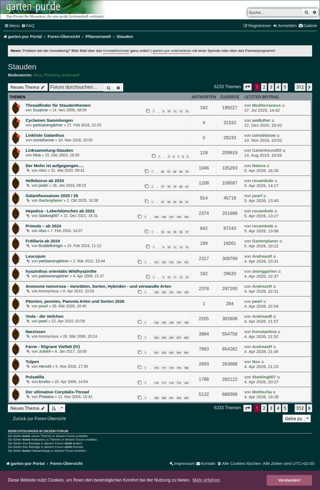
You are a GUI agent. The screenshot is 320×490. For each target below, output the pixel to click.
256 (171, 337)
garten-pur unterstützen (172, 51)
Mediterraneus (266, 105)
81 (187, 186)
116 (156, 383)
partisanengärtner (48, 125)
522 (164, 352)
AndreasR (71, 75)
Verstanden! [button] (289, 480)
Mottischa (262, 392)
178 (171, 368)
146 (171, 322)
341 (171, 398)
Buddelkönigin (51, 245)
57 (162, 202)
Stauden (22, 67)
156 (164, 217)
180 (186, 368)
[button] (247, 87)
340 (164, 398)
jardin (43, 185)
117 (164, 383)
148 (186, 322)
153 (171, 262)
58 (168, 202)
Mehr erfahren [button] (206, 480)
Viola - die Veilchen (45, 316)
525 (186, 352)
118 (171, 383)
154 (179, 262)
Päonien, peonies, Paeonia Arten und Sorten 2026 (75, 301)
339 (156, 398)
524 (179, 352)
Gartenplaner (50, 200)
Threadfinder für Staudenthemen (58, 105)
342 (179, 398)
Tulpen (32, 361)
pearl (257, 195)
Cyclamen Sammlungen (49, 120)
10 (168, 111)
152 (164, 262)
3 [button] (271, 87)
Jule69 (45, 351)
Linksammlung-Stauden (49, 150)
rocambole (262, 180)
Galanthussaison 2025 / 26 (52, 195)
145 (164, 322)
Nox (256, 361)
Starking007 (49, 215)
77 (162, 186)
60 (181, 202)
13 (187, 111)
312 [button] (300, 87)
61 (187, 202)
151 (156, 262)
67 (168, 171)
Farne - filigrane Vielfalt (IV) (53, 346)
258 (186, 337)
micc (43, 170)
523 (171, 352)
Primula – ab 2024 (43, 226)
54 (168, 232)
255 (164, 337)
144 (156, 322)
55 (174, 232)
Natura (258, 165)
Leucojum (36, 256)
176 (156, 368)
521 (156, 352)
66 (162, 171)
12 (181, 111)
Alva (42, 230)
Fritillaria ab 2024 (43, 241)
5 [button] (285, 87)
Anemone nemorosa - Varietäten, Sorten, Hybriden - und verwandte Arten (98, 286)
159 (186, 217)
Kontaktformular (116, 51)
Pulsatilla (35, 377)
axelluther (261, 120)
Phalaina (51, 75)
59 (174, 202)
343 (186, 398)
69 (181, 171)
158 (179, 217)
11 (174, 111)
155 (156, 217)
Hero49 (45, 366)
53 (162, 232)
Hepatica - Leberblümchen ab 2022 (60, 211)
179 (179, 368)
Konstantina (264, 331)
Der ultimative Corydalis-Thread (57, 392)
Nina (37, 75)
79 (174, 186)
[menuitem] (28, 25)
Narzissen (36, 331)
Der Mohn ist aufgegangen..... (55, 165)
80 (181, 186)
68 (174, 171)
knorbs (44, 381)
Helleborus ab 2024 (45, 180)
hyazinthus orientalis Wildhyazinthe (61, 271)
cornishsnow (43, 140)
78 (168, 186)
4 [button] (278, 87)
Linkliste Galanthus (45, 135)
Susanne (40, 110)
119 (179, 383)
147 (179, 322)
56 (181, 232)
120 (186, 383)
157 (171, 217)
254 (156, 337)
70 (187, 171)
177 (164, 368)
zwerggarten (264, 271)
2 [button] (264, 87)
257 (179, 337)
